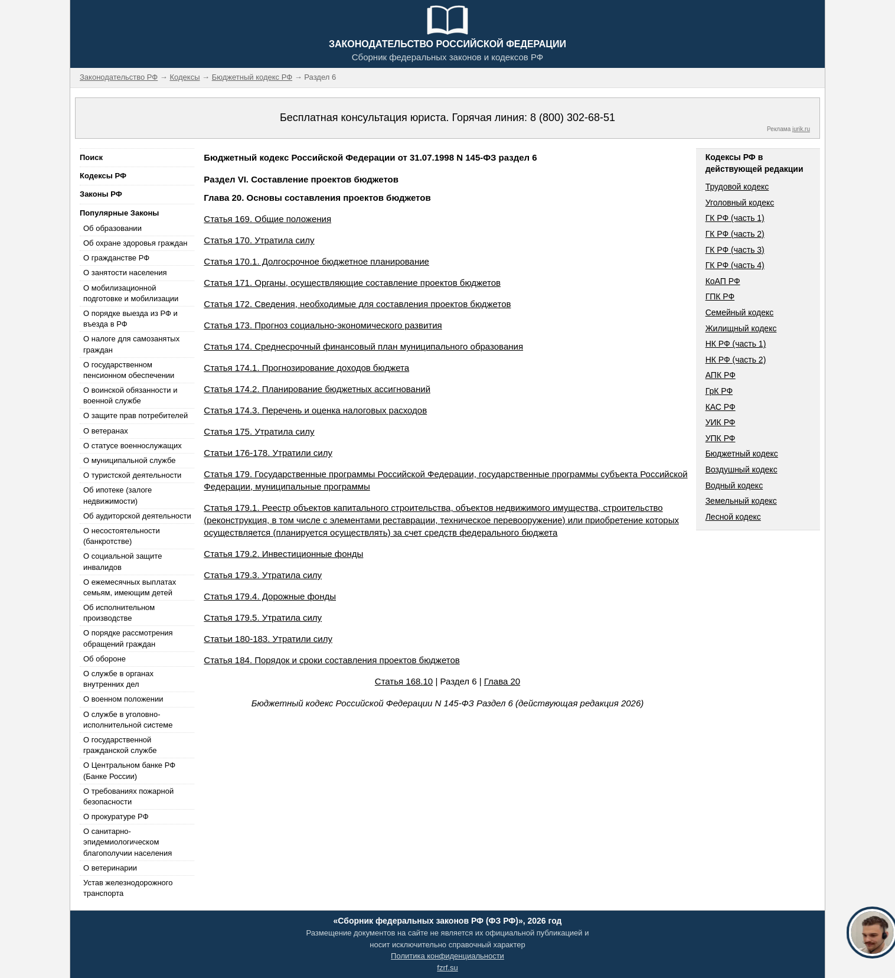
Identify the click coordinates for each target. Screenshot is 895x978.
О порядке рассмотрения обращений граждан (128, 638)
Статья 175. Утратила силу (259, 431)
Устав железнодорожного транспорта (127, 888)
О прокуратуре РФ (116, 816)
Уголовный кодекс (740, 202)
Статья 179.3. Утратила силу (263, 575)
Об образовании (112, 228)
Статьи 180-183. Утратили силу (268, 639)
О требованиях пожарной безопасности (128, 796)
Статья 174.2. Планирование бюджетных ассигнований (317, 389)
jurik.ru (801, 129)
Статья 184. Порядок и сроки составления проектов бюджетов (331, 660)
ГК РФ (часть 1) (735, 218)
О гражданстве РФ (116, 257)
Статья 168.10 (404, 681)
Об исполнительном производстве (119, 612)
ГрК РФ (719, 391)
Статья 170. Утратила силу (259, 240)
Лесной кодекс (733, 516)
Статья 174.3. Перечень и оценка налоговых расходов (315, 410)
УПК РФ (720, 438)
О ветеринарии (110, 867)
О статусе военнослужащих (132, 445)
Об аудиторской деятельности (137, 515)
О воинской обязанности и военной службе (130, 395)
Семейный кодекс (739, 312)
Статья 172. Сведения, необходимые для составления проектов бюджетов (357, 304)
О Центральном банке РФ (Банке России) (129, 770)
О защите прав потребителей (135, 415)
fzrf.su (447, 967)
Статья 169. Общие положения (267, 219)
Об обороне (104, 658)
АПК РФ (720, 375)
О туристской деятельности (132, 475)
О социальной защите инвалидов (122, 561)
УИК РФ (720, 422)
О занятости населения (125, 272)
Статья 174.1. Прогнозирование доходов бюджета (306, 368)
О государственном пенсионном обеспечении (128, 370)
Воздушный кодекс (741, 469)
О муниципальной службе (129, 460)
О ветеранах (105, 430)
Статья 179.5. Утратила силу (263, 617)
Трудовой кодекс (737, 186)
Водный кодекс (734, 485)
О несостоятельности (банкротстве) (121, 536)
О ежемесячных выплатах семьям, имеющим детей (129, 587)
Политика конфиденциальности (447, 955)
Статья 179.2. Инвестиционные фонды (283, 554)
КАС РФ (720, 407)
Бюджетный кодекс (741, 453)
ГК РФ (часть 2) (735, 234)
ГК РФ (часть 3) (735, 250)
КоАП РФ (722, 281)
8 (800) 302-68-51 (572, 117)
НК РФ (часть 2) (735, 359)
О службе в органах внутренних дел (118, 679)
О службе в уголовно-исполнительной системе (128, 719)
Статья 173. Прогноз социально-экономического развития (323, 325)
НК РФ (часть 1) (735, 343)
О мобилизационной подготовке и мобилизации (130, 293)
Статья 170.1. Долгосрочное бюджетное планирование (316, 261)
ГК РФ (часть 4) (735, 265)
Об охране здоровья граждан (135, 243)
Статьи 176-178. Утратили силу (268, 453)
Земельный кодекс (741, 501)
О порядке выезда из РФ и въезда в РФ (130, 318)
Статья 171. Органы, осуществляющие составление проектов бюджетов (352, 283)
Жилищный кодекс (741, 328)
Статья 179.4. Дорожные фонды (270, 596)
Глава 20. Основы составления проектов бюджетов (317, 198)
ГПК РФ (720, 296)
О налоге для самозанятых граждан (131, 344)
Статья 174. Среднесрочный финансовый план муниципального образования (363, 346)
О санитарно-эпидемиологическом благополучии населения (127, 842)
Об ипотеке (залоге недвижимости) (117, 495)
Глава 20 (502, 681)
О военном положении (123, 699)
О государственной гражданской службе (119, 745)
